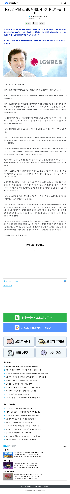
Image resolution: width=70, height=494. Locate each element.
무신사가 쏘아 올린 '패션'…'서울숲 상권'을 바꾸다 (21, 419)
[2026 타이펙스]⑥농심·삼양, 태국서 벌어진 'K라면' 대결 (23, 436)
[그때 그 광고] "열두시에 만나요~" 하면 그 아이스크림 (22, 426)
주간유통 (6, 450)
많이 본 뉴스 (7, 362)
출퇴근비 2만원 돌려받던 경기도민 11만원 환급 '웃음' (22, 366)
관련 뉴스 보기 (7, 285)
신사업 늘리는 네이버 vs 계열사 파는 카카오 (19, 384)
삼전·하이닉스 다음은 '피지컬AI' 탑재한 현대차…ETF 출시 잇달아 (26, 377)
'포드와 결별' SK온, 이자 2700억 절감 (17, 394)
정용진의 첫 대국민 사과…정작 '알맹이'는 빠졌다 (21, 439)
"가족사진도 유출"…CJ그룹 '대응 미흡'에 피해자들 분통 (23, 412)
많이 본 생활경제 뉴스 (10, 404)
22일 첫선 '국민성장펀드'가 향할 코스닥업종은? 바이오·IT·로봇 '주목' (27, 373)
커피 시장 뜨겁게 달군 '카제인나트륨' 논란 (26, 467)
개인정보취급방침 (36, 487)
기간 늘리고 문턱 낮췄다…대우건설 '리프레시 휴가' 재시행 (24, 370)
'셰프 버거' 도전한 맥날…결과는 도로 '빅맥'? (27, 476)
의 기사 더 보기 (11, 281)
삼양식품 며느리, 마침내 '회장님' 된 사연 (26, 455)
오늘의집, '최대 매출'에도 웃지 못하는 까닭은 (19, 422)
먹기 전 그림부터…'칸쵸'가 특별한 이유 (25, 465)
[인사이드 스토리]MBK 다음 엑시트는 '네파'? (19, 433)
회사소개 (23, 487)
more (65, 446)
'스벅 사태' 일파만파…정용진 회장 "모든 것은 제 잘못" (22, 415)
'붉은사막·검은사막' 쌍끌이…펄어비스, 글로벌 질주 (21, 380)
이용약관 (29, 487)
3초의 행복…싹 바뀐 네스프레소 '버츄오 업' (26, 478)
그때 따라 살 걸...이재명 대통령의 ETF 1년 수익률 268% (23, 398)
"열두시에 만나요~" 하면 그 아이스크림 (25, 463)
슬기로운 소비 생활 (9, 471)
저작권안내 (45, 487)
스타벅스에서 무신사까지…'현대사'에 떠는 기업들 (21, 391)
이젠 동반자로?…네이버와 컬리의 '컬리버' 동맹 (28, 457)
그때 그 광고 (7, 461)
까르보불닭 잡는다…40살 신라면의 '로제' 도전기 (28, 474)
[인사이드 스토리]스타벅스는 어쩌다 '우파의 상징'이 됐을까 (24, 429)
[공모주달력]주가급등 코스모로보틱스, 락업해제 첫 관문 (23, 387)
